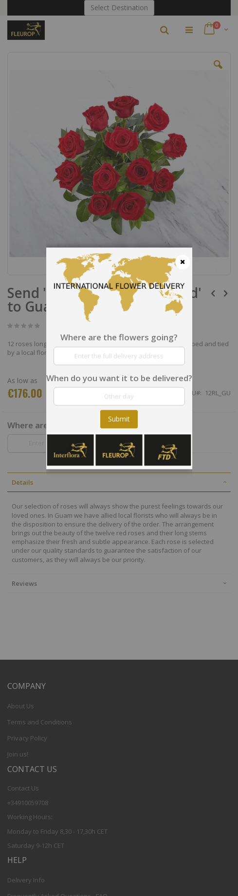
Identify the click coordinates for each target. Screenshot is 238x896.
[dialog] (119, 448)
